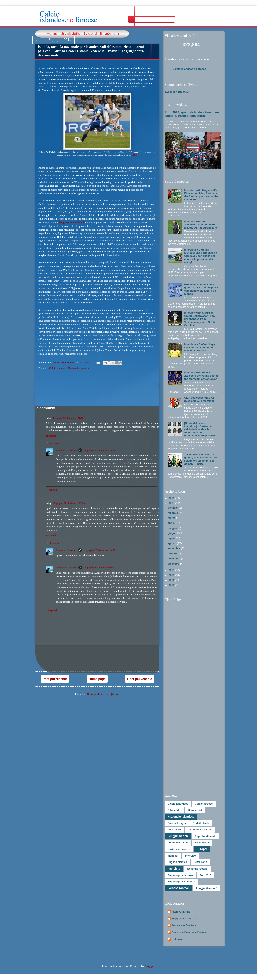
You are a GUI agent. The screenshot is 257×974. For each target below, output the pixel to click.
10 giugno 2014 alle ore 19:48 (99, 450)
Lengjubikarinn (178, 836)
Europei (202, 849)
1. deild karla (201, 823)
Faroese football (178, 888)
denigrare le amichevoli (71, 222)
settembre (174, 548)
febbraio (173, 512)
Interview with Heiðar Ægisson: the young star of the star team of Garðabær (201, 375)
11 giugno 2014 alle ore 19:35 (99, 550)
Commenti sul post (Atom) (103, 694)
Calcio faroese (204, 803)
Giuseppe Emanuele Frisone (189, 932)
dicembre (174, 563)
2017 (172, 580)
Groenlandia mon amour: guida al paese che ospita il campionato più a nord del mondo (201, 289)
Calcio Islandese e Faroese (189, 68)
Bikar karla (200, 862)
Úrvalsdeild (195, 810)
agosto (172, 543)
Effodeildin (174, 810)
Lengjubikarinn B (206, 888)
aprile (171, 522)
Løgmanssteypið (178, 842)
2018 (172, 585)
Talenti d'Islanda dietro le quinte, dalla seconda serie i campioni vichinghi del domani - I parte (200, 459)
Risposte (54, 443)
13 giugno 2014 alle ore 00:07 (99, 567)
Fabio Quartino (181, 911)
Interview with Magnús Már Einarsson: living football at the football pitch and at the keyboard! (201, 195)
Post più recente (55, 679)
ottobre (172, 553)
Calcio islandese (58, 368)
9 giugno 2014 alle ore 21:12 (68, 417)
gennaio (173, 507)
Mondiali (173, 855)
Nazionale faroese (179, 849)
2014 (172, 503)
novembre (174, 558)
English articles (177, 862)
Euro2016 (205, 875)
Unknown (178, 939)
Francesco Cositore (66, 450)
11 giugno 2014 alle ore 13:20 (69, 503)
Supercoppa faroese (180, 875)
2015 (172, 570)
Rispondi (51, 435)
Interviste (174, 868)
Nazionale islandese (79, 368)
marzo (172, 517)
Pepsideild (174, 829)
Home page (97, 679)
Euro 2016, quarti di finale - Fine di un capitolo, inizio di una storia (192, 113)
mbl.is (134, 155)
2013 (172, 498)
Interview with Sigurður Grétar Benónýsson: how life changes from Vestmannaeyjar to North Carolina (199, 319)
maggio (173, 528)
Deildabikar (202, 842)
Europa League (177, 823)
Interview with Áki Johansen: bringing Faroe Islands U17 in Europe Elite (201, 224)
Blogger (150, 966)
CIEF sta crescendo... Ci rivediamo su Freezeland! (199, 399)
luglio (171, 538)
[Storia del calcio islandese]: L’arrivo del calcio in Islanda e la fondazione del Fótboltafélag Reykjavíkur (200, 429)
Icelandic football (197, 868)
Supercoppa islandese (181, 881)
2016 (172, 575)
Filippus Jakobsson (184, 918)
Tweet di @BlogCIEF (177, 91)
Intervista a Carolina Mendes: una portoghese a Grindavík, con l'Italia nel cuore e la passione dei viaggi (200, 256)
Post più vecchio (139, 679)
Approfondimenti (205, 836)
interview (190, 855)
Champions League (200, 829)
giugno (172, 533)
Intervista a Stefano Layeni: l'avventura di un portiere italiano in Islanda (201, 347)
